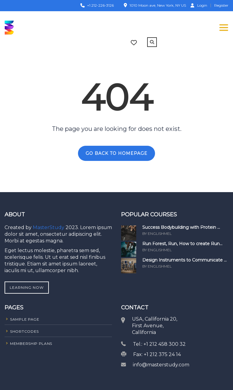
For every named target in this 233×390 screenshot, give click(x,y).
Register (221, 5)
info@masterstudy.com (161, 365)
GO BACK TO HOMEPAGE (116, 153)
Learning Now (27, 287)
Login (199, 5)
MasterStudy (49, 227)
